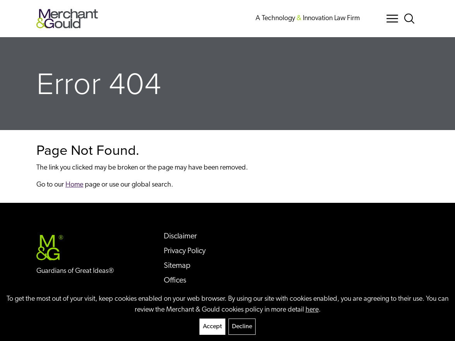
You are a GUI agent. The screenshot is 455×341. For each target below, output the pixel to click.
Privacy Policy (185, 251)
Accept (212, 327)
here (312, 310)
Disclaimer (180, 236)
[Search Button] (411, 18)
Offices (175, 280)
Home (74, 184)
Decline (242, 327)
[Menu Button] (392, 18)
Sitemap (177, 266)
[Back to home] (67, 18)
